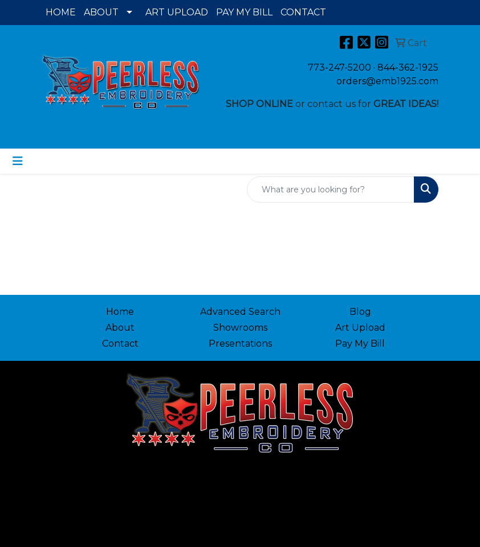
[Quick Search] (330, 189)
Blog (360, 311)
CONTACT (303, 12)
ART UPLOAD (176, 12)
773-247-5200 (339, 67)
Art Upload (360, 327)
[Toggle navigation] (18, 161)
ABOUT (101, 12)
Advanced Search (240, 311)
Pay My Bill (360, 343)
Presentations (240, 343)
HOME (61, 12)
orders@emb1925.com (387, 81)
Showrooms (240, 327)
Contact (120, 343)
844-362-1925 (407, 67)
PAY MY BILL (244, 12)
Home (120, 311)
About (120, 327)
